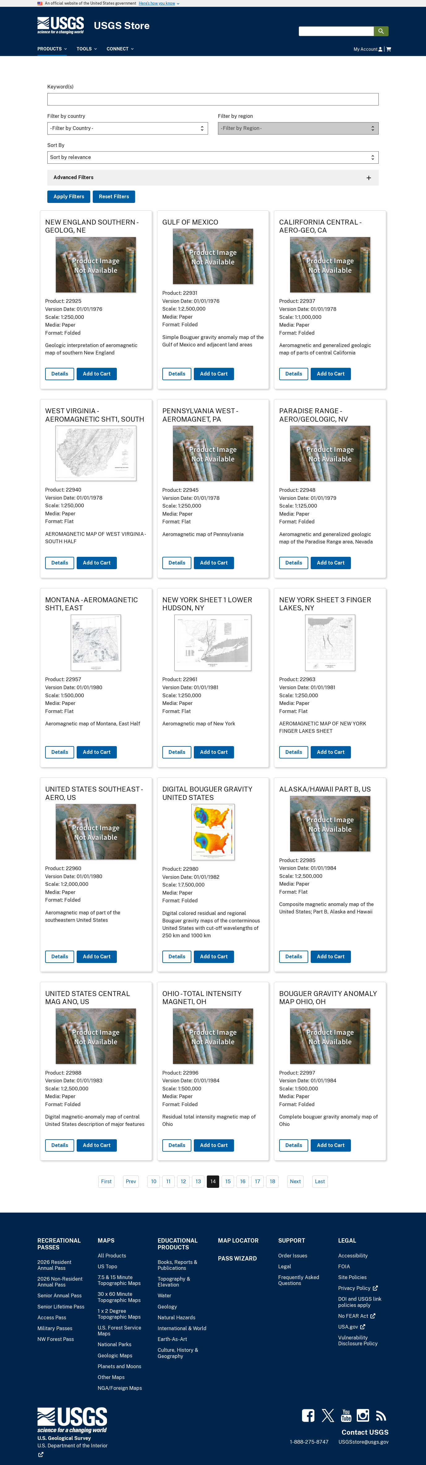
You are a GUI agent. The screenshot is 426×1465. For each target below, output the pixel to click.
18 (272, 1181)
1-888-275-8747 (309, 1442)
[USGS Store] (95, 25)
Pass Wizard (237, 1258)
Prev (131, 1181)
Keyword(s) (60, 87)
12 (183, 1181)
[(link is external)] (358, 1288)
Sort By (56, 145)
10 (153, 1181)
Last (320, 1181)
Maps (106, 1240)
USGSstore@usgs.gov (364, 1442)
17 (257, 1181)
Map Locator (238, 1240)
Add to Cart (97, 374)
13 (198, 1181)
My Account (368, 49)
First (106, 1181)
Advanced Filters (73, 177)
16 (242, 1181)
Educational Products (178, 1243)
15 (228, 1181)
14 (213, 1181)
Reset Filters (114, 197)
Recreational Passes (59, 1243)
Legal (347, 1240)
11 (168, 1181)
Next (295, 1181)
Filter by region (235, 116)
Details (59, 374)
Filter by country (66, 116)
